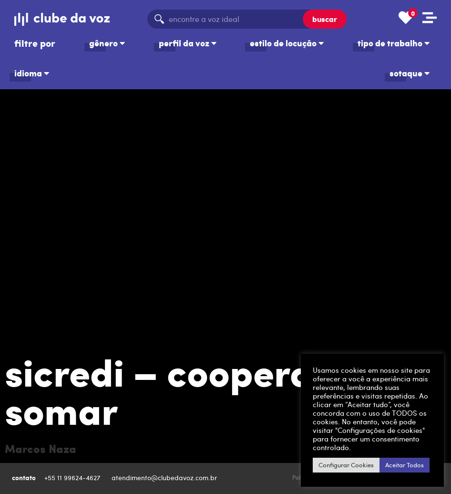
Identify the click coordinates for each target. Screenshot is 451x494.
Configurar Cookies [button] (346, 465)
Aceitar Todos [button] (404, 465)
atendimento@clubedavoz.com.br (165, 477)
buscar (324, 18)
